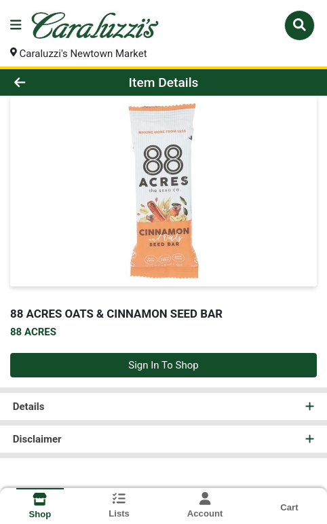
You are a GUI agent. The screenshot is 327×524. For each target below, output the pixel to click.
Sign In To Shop (163, 365)
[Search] (299, 25)
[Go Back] (48, 82)
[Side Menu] (15, 25)
